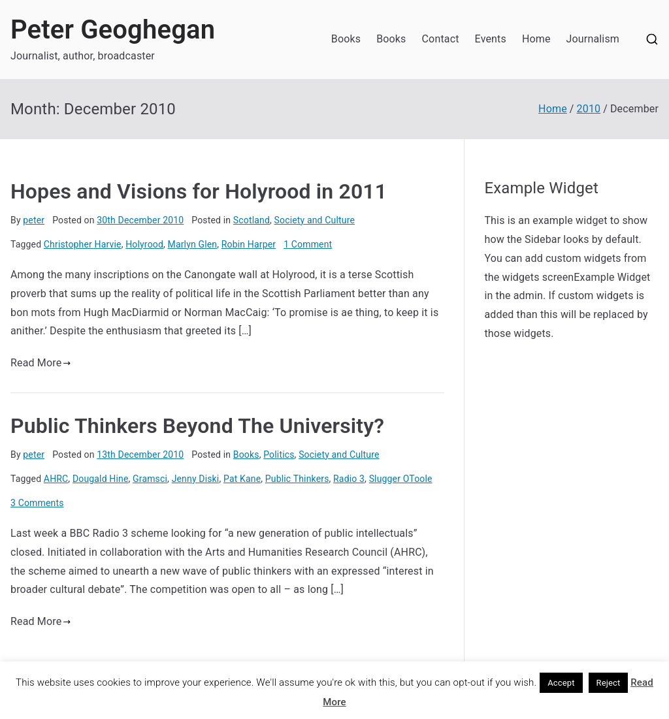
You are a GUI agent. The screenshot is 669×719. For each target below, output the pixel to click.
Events (490, 39)
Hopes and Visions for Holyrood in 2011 (198, 191)
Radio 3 (349, 478)
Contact (440, 39)
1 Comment (308, 244)
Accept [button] (561, 683)
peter (33, 220)
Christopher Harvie (83, 244)
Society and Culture (314, 220)
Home (536, 39)
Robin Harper (248, 244)
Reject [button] (608, 683)
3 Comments (37, 503)
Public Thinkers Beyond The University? (197, 425)
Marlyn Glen (193, 244)
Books (346, 39)
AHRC (56, 478)
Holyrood (144, 244)
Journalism (592, 39)
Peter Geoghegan (112, 29)
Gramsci (150, 478)
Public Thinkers (297, 478)
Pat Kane (242, 478)
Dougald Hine (101, 478)
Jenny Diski (196, 478)
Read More (40, 363)
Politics (278, 454)
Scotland (251, 220)
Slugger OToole (400, 478)
